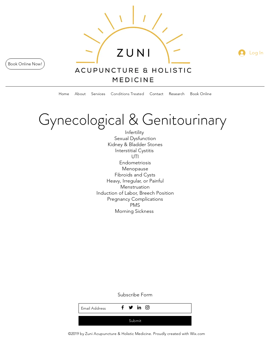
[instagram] (147, 307)
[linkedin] (139, 307)
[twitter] (131, 307)
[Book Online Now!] (25, 63)
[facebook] (122, 307)
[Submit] (135, 321)
